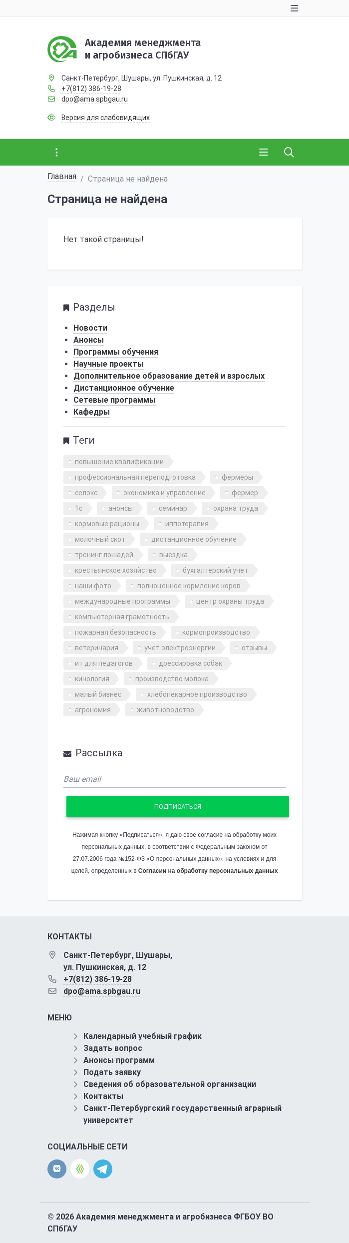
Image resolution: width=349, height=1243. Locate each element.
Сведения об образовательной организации (169, 1084)
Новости (90, 328)
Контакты (103, 1096)
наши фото (93, 586)
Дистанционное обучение (123, 388)
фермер (245, 493)
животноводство (165, 710)
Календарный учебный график (142, 1036)
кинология (92, 679)
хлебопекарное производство (197, 694)
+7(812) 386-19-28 (91, 89)
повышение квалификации (119, 462)
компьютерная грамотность (122, 617)
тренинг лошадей (104, 555)
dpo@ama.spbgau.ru (94, 99)
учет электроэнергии (180, 648)
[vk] (56, 1168)
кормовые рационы (107, 524)
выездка (173, 555)
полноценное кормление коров (189, 586)
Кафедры (91, 412)
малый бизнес (98, 694)
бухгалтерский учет (215, 570)
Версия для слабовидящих (105, 118)
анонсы (120, 508)
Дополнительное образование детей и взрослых (169, 376)
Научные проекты (108, 364)
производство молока (172, 679)
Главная (61, 176)
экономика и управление (164, 493)
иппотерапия (187, 524)
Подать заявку (112, 1072)
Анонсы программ (119, 1060)
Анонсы (88, 340)
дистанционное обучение (194, 539)
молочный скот (100, 539)
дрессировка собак (190, 663)
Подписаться (177, 806)
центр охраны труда (230, 601)
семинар (173, 508)
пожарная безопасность (115, 632)
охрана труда (235, 508)
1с (78, 508)
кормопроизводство (216, 632)
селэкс (86, 493)
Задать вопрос (112, 1048)
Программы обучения (115, 352)
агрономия (93, 710)
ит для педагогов (104, 663)
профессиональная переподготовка (135, 477)
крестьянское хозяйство (116, 570)
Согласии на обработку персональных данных (208, 870)
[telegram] (102, 1168)
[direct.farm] (79, 1168)
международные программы (122, 601)
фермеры (237, 477)
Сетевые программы (114, 400)
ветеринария (96, 648)
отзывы (254, 648)
